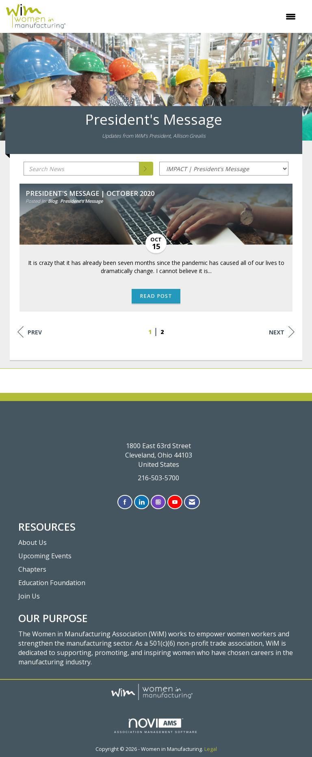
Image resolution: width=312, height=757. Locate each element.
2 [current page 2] (162, 332)
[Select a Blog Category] (224, 169)
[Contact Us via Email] (192, 502)
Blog (52, 201)
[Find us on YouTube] (174, 502)
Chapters (32, 569)
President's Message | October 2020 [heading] (90, 193)
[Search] (146, 169)
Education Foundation (51, 582)
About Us (32, 542)
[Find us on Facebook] (124, 502)
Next (282, 332)
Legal (210, 749)
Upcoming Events (45, 555)
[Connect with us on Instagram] (158, 502)
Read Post (156, 296)
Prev (29, 332)
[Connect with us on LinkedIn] (141, 502)
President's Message (81, 201)
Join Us (29, 596)
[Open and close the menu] (184, 17)
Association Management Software (156, 725)
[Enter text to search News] (81, 169)
